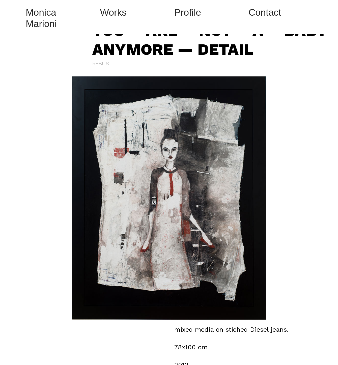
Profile (187, 12)
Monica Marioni (41, 18)
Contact (264, 12)
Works (113, 12)
